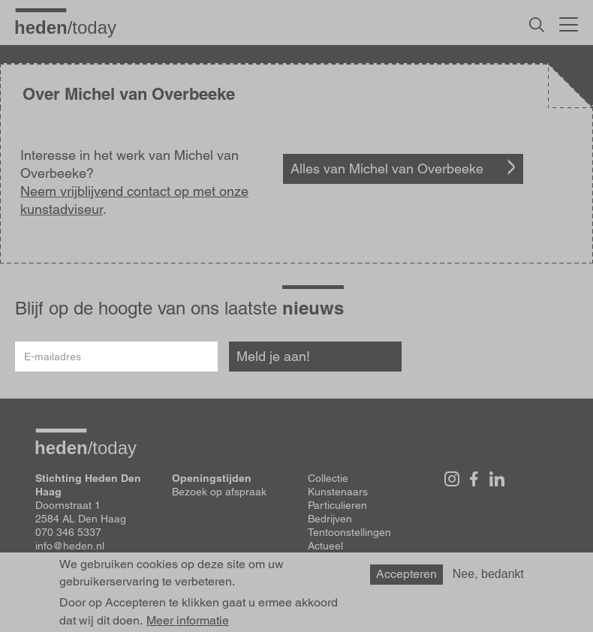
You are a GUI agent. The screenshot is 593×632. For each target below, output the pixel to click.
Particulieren (337, 505)
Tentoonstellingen (349, 532)
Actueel (325, 546)
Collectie (328, 478)
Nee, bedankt (488, 573)
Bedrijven (330, 519)
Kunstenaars (338, 492)
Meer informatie (187, 620)
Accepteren (406, 574)
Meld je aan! (273, 356)
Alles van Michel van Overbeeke (386, 168)
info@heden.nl (69, 546)
